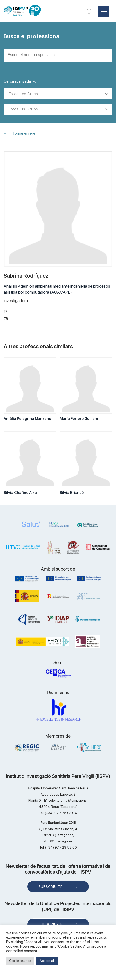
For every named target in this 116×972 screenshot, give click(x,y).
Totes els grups (23, 109)
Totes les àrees (23, 94)
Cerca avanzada (20, 81)
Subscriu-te (51, 887)
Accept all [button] (47, 961)
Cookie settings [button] (20, 961)
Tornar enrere (23, 133)
